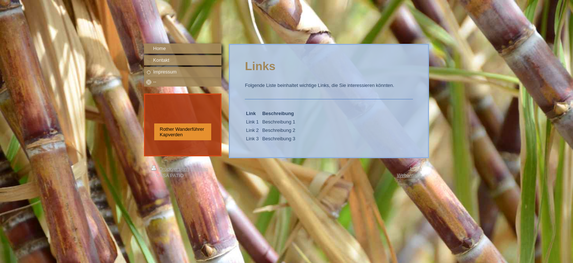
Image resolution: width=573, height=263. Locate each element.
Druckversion (169, 169)
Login (416, 168)
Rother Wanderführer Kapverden (182, 131)
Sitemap (199, 169)
